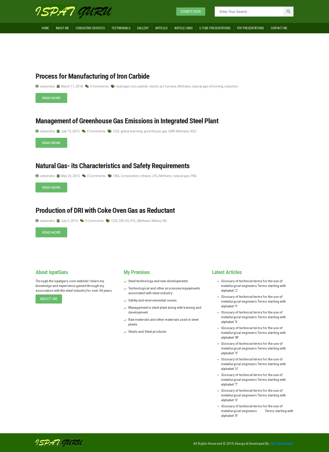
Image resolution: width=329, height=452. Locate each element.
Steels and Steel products (147, 331)
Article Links (183, 28)
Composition (130, 176)
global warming (132, 131)
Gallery (143, 28)
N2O (193, 131)
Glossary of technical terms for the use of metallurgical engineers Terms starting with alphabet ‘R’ (257, 411)
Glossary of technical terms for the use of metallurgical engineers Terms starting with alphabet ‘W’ (253, 332)
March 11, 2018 (70, 86)
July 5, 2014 (67, 221)
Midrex (156, 221)
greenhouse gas (155, 131)
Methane (184, 86)
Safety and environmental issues (152, 300)
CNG (116, 176)
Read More (51, 98)
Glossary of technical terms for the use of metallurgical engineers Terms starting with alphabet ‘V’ (253, 348)
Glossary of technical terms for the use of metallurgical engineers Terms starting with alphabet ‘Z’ (253, 285)
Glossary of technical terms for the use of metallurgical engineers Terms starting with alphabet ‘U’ (253, 364)
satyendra (45, 86)
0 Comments (97, 86)
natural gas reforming (207, 86)
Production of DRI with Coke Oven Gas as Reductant (105, 210)
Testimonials (121, 28)
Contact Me (279, 28)
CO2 (116, 131)
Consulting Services (90, 28)
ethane (145, 176)
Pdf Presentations (250, 28)
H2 (127, 221)
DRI (121, 221)
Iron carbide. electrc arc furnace (153, 86)
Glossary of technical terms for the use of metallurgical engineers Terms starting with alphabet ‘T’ (253, 379)
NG (165, 221)
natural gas (181, 176)
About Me (62, 28)
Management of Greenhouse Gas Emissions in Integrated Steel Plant (127, 121)
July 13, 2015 (68, 131)
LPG (154, 176)
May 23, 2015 (68, 176)
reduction (231, 86)
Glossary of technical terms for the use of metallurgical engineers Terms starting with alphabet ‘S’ (253, 395)
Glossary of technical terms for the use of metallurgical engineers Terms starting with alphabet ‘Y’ (253, 301)
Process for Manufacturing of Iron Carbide (92, 76)
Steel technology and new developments (158, 281)
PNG (194, 176)
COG (114, 221)
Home (45, 28)
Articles (161, 28)
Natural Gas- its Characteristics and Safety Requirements (113, 165)
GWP (171, 131)
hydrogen (123, 86)
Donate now (191, 11)
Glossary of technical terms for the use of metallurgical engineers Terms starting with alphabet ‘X (253, 317)
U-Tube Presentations (215, 28)
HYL (133, 221)
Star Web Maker (281, 443)
